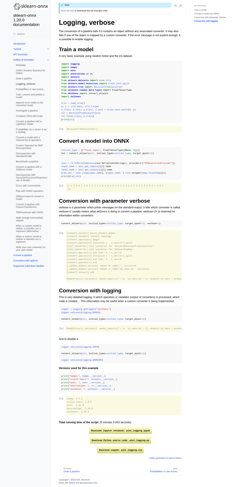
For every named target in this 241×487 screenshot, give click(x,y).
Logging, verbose (25, 84)
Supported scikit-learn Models (28, 266)
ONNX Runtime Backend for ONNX (30, 71)
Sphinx (72, 483)
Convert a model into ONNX (206, 14)
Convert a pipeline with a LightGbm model (29, 122)
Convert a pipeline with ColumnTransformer (28, 205)
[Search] (31, 34)
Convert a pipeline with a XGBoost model (29, 168)
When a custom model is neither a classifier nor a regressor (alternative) (29, 228)
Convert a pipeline (22, 255)
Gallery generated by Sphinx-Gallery (165, 458)
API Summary (20, 54)
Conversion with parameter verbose (210, 17)
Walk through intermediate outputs (29, 219)
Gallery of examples (23, 59)
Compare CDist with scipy (29, 116)
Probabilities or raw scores (29, 89)
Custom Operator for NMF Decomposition (29, 146)
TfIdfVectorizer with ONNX (29, 212)
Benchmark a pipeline (27, 161)
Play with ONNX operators (29, 191)
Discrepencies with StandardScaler (25, 154)
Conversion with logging (206, 21)
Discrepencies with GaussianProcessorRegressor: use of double (32, 178)
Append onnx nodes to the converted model (29, 104)
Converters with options (25, 260)
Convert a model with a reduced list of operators (28, 138)
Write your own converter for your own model (30, 248)
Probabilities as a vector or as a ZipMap (31, 130)
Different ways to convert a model (30, 197)
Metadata (21, 65)
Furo (95, 483)
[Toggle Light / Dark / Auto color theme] (180, 6)
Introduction (19, 43)
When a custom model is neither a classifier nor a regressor (29, 239)
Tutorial (17, 49)
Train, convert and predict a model (30, 96)
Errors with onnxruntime (28, 185)
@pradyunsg (85, 483)
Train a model (200, 10)
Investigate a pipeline (27, 110)
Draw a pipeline (24, 78)
